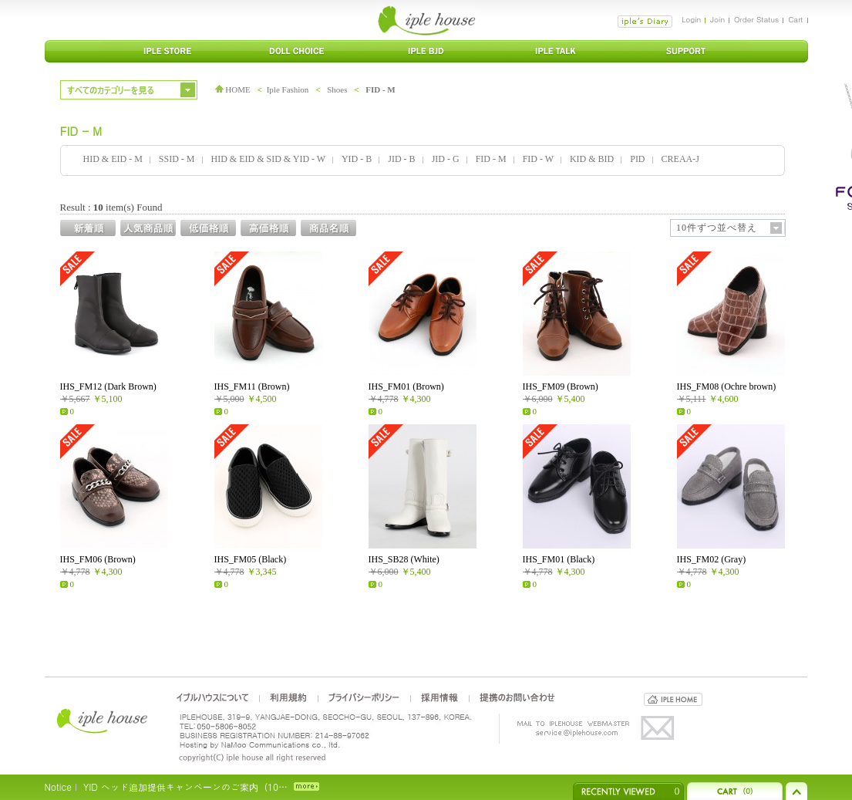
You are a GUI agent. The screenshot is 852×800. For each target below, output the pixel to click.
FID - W (538, 159)
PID (637, 159)
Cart (795, 19)
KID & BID (592, 159)
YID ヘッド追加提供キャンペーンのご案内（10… (185, 786)
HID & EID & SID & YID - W (268, 159)
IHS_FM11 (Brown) (252, 386)
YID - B (357, 159)
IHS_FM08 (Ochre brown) (726, 386)
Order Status (756, 19)
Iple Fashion (288, 89)
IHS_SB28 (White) (404, 559)
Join (717, 19)
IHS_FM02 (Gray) (711, 559)
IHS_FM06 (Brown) (98, 559)
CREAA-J (680, 159)
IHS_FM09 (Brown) (560, 386)
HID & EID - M (113, 159)
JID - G (446, 159)
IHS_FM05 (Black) (250, 559)
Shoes (337, 89)
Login (691, 19)
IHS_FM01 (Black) (559, 559)
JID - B (401, 159)
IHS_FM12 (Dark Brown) (108, 386)
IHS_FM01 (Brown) (406, 386)
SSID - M (177, 159)
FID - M (380, 89)
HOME (233, 89)
